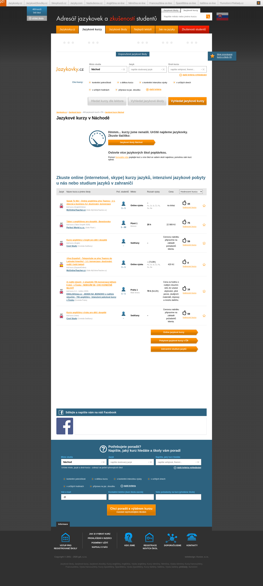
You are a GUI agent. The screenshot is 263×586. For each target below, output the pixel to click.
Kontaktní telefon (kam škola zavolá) (125, 492)
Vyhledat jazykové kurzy (187, 101)
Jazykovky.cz (61, 112)
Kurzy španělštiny (106, 567)
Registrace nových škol (150, 546)
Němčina (165, 564)
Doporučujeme (172, 545)
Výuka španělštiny (135, 567)
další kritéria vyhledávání (195, 75)
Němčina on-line (136, 3)
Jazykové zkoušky (97, 564)
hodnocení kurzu (189, 207)
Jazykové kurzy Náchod (114, 112)
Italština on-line (208, 3)
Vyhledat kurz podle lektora (107, 101)
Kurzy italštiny (150, 567)
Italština (160, 567)
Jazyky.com (76, 3)
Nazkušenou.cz (95, 3)
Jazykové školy (171, 10)
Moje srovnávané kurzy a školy (224, 55)
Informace (63, 524)
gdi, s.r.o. (82, 557)
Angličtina (126, 564)
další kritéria (155, 89)
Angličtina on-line (115, 3)
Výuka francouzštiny (88, 567)
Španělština (120, 567)
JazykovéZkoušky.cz (36, 3)
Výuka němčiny (177, 564)
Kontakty (192, 545)
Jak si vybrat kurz (99, 534)
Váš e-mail (66, 492)
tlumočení (193, 567)
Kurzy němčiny (153, 564)
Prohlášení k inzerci (100, 538)
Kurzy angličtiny (114, 564)
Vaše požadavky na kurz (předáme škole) (175, 492)
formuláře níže (122, 157)
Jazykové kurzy (75, 112)
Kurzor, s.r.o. (202, 557)
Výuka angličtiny (139, 564)
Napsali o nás (100, 547)
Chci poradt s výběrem (131, 510)
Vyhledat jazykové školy (147, 101)
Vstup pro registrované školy (65, 546)
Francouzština (72, 567)
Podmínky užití (100, 543)
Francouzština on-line (160, 3)
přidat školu (38, 18)
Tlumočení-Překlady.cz (231, 3)
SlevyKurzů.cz (58, 3)
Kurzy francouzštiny (193, 564)
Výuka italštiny (171, 567)
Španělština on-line (186, 3)
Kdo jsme (129, 545)
